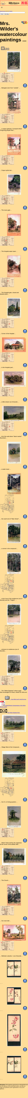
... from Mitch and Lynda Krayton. (15, 699)
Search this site (2, 11)
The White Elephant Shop (10, 712)
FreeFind (10, 11)
